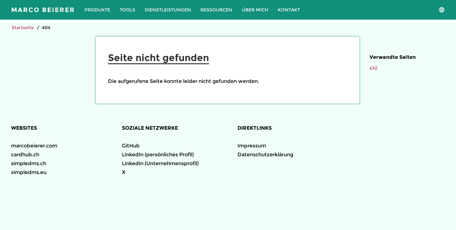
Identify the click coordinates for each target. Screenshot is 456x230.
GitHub (131, 146)
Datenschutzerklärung (265, 155)
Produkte (97, 10)
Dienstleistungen (168, 10)
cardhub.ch (25, 155)
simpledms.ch (28, 163)
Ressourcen (216, 10)
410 (373, 68)
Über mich (255, 10)
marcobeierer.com (34, 146)
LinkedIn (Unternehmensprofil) (160, 163)
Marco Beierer (43, 10)
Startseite (23, 27)
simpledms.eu (29, 172)
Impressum (252, 146)
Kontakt (289, 10)
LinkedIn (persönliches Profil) (158, 155)
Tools (127, 10)
